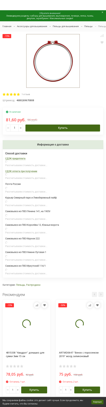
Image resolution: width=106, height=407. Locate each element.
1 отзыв (26, 94)
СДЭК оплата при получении (21, 171)
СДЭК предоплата (15, 158)
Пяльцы (88, 26)
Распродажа (33, 284)
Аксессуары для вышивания (32, 26)
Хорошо (97, 401)
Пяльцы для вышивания (66, 26)
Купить (63, 128)
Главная (7, 26)
